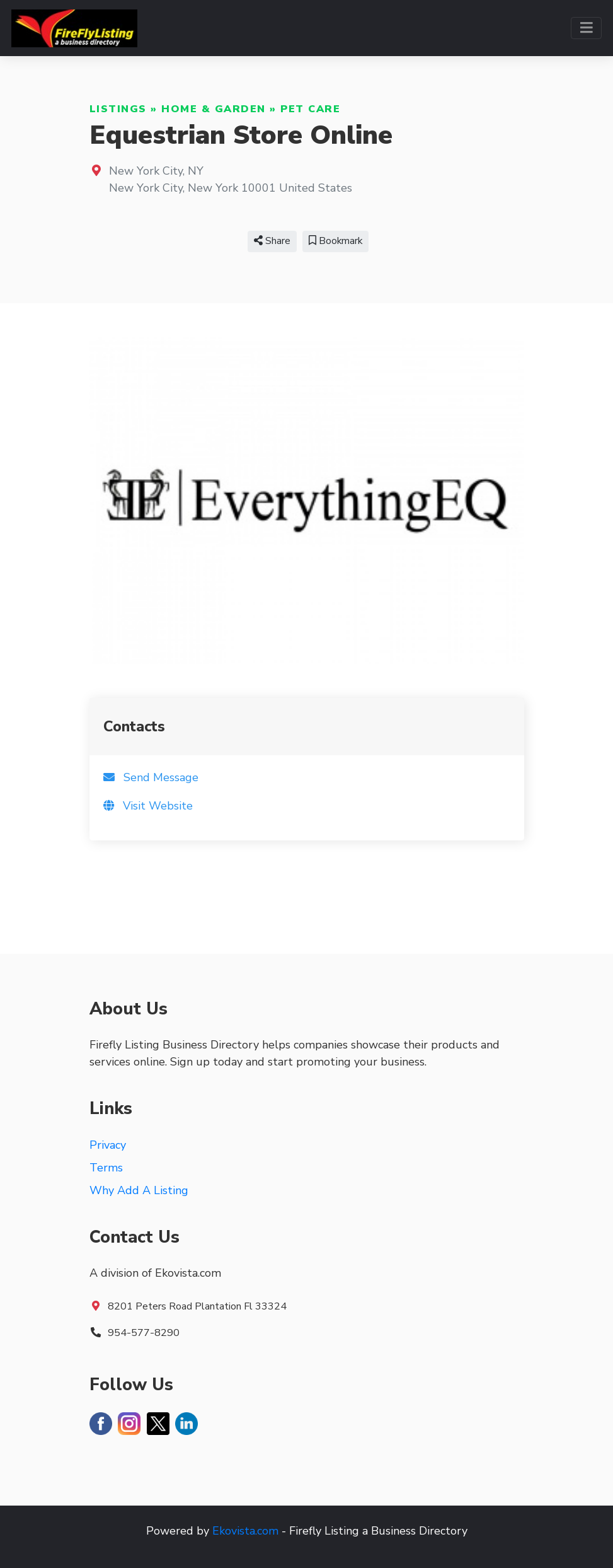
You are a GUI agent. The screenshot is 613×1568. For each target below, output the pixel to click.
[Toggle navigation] (586, 28)
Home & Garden (213, 109)
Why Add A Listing (138, 1190)
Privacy (107, 1145)
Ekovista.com (245, 1530)
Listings (118, 109)
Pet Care (310, 109)
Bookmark (335, 241)
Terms (106, 1167)
